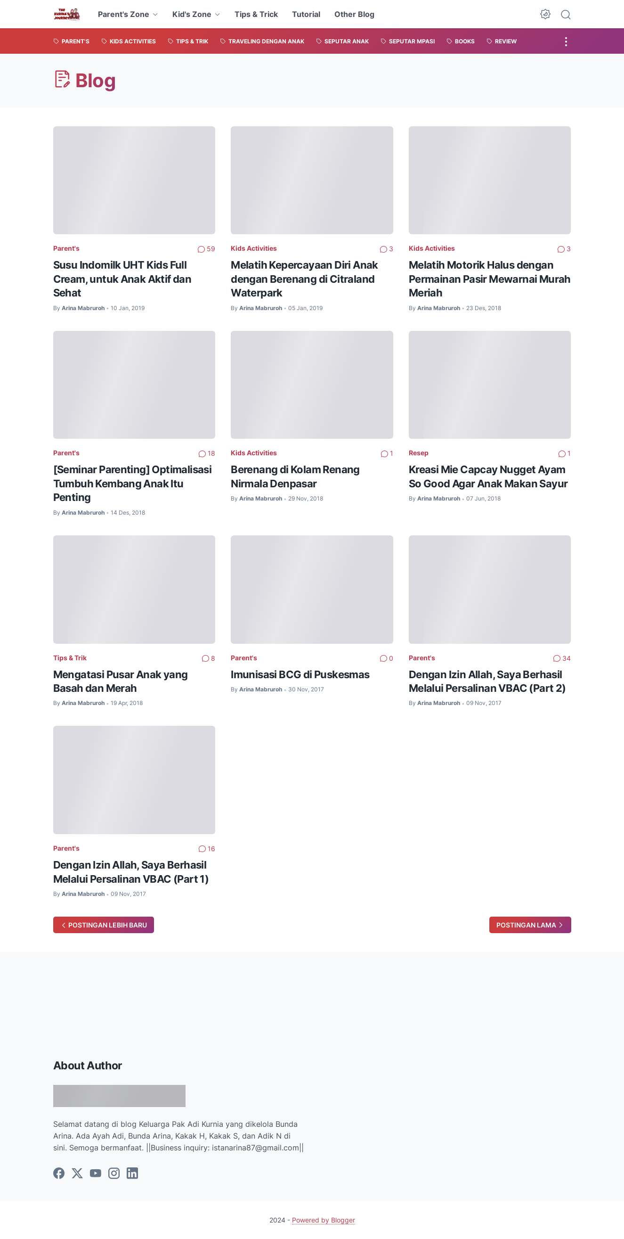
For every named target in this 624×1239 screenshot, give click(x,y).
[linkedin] (132, 1174)
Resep (419, 453)
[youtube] (95, 1174)
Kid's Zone (191, 14)
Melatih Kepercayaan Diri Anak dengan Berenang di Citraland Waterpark (304, 279)
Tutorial (306, 14)
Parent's (66, 248)
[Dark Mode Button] (545, 14)
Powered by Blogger (323, 1220)
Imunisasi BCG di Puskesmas (300, 674)
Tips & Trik (70, 658)
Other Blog (354, 14)
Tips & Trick (256, 14)
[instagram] (114, 1174)
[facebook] (59, 1174)
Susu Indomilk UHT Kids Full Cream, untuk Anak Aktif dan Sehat (122, 279)
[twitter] (77, 1174)
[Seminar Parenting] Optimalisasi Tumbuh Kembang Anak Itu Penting (132, 483)
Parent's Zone (123, 14)
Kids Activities (254, 248)
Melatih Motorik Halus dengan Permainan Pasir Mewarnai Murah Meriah (490, 279)
